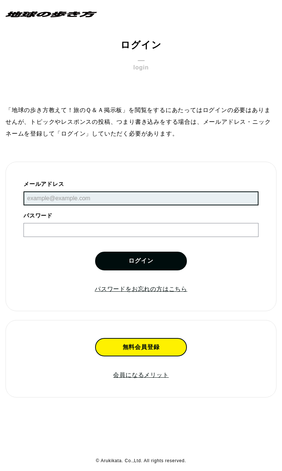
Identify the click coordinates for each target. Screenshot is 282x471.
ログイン (141, 261)
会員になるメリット (141, 375)
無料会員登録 (141, 347)
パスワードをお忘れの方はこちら (141, 289)
